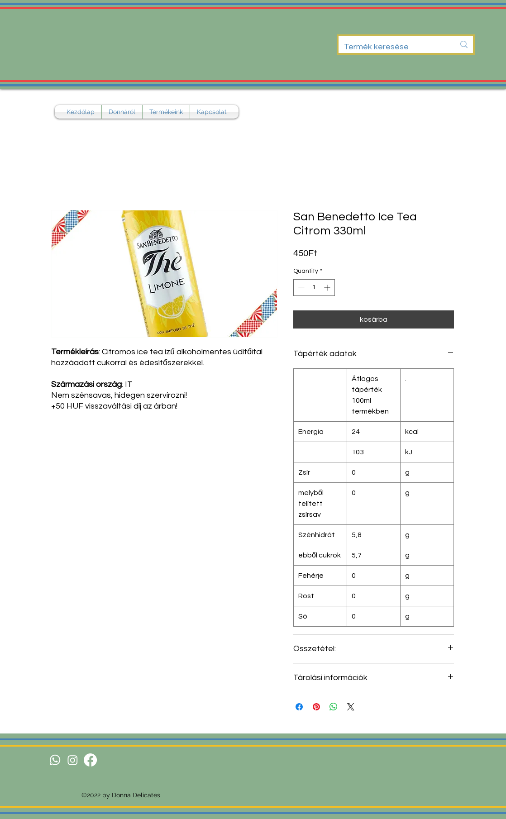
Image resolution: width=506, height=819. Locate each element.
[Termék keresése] (392, 47)
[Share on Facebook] (299, 706)
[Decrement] (300, 287)
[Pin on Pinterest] (316, 706)
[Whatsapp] (55, 760)
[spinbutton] (314, 287)
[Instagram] (72, 760)
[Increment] (328, 287)
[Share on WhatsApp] (333, 706)
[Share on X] (350, 706)
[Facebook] (90, 760)
